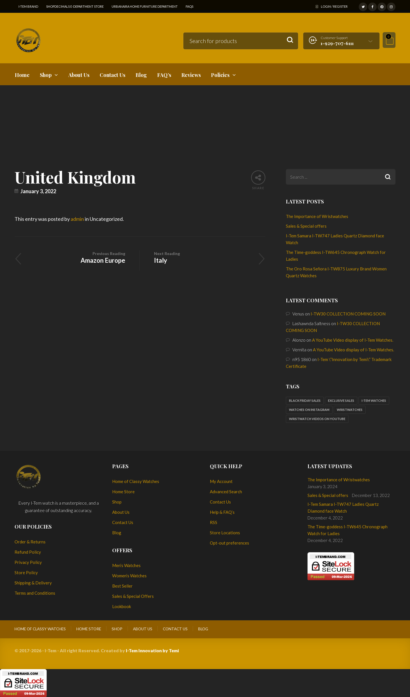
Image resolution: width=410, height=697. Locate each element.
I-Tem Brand (28, 6)
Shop (117, 501)
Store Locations (225, 532)
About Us (121, 512)
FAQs (189, 6)
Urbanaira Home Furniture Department (145, 6)
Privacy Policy (28, 562)
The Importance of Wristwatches (317, 216)
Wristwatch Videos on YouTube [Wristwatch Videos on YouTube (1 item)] (317, 419)
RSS (213, 522)
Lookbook (121, 606)
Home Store (123, 491)
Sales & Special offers (306, 226)
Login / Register (334, 6)
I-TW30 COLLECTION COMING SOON (348, 313)
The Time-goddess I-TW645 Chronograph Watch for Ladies (348, 530)
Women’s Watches (129, 575)
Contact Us (122, 522)
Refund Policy (28, 552)
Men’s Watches (126, 565)
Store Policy (26, 572)
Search (290, 40)
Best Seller (122, 585)
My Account (221, 481)
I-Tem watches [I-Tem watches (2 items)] (374, 400)
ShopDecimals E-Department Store (75, 6)
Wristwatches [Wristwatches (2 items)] (349, 409)
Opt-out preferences (229, 542)
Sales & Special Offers (133, 596)
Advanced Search (226, 491)
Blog (116, 532)
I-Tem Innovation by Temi (152, 650)
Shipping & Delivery (33, 582)
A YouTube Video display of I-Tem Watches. (352, 340)
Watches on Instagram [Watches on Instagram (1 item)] (309, 409)
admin (77, 219)
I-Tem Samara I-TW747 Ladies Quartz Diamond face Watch (343, 507)
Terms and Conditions (35, 593)
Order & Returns (30, 541)
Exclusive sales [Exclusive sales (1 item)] (341, 400)
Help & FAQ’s (222, 512)
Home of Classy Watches (135, 481)
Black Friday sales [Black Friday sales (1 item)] (305, 400)
